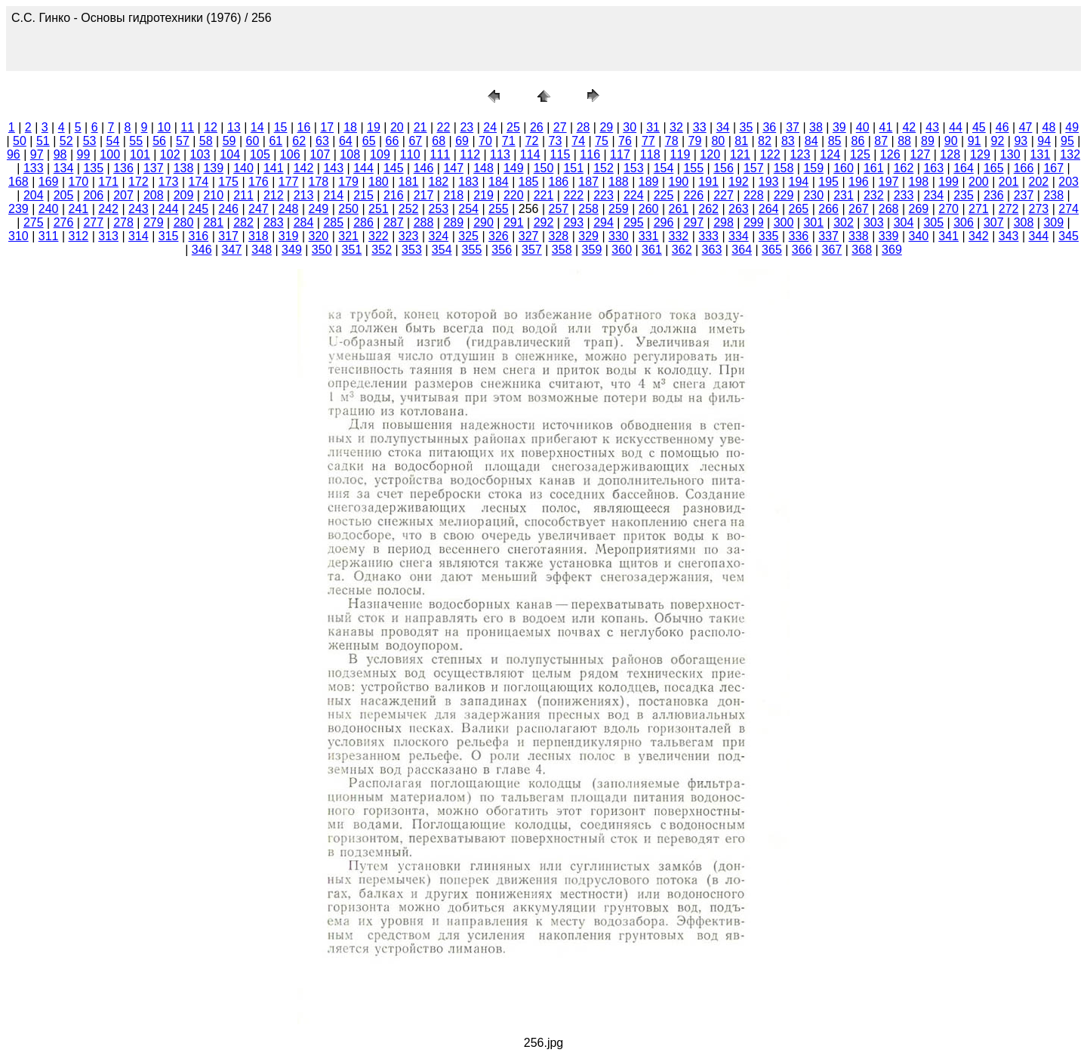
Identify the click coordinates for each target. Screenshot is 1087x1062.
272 (1009, 208)
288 (424, 222)
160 (843, 168)
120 (710, 154)
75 (601, 140)
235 (963, 195)
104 (230, 154)
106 (290, 154)
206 (93, 195)
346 (202, 249)
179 (348, 181)
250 (348, 208)
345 (1068, 236)
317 (228, 236)
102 (170, 154)
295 (634, 222)
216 (393, 195)
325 (468, 236)
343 (1009, 236)
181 (409, 181)
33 (700, 127)
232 (874, 195)
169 (48, 181)
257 (559, 208)
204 (33, 195)
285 (333, 222)
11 (187, 127)
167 (1053, 168)
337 (828, 236)
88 (904, 140)
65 (369, 140)
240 (48, 208)
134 (64, 168)
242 (108, 208)
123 (800, 154)
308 (1024, 222)
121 (740, 154)
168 (18, 181)
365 (772, 249)
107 (320, 154)
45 (979, 127)
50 (19, 140)
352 (381, 249)
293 (573, 222)
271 (978, 208)
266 (828, 208)
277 (93, 222)
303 (874, 222)
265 (799, 208)
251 (378, 208)
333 (708, 236)
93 (1020, 140)
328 (559, 236)
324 (439, 236)
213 (304, 195)
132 (1070, 154)
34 (723, 127)
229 (784, 195)
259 (618, 208)
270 (948, 208)
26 (537, 127)
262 (708, 208)
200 (978, 181)
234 (933, 195)
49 (1072, 127)
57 (182, 140)
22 (444, 127)
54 (112, 140)
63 (322, 140)
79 (695, 140)
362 (682, 249)
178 (319, 181)
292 (544, 222)
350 (322, 249)
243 (138, 208)
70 (485, 140)
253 (439, 208)
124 (830, 154)
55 (136, 140)
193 (769, 181)
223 (603, 195)
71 (509, 140)
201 (1009, 181)
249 (319, 208)
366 (802, 249)
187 (588, 181)
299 (754, 222)
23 (466, 127)
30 (629, 127)
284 (304, 222)
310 (18, 236)
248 (289, 208)
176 (258, 181)
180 (378, 181)
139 (213, 168)
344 (1039, 236)
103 (200, 154)
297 (693, 222)
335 (769, 236)
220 (513, 195)
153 (634, 168)
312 (79, 236)
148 (483, 168)
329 (588, 236)
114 (530, 154)
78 (672, 140)
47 (1026, 127)
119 (680, 154)
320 (319, 236)
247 (258, 208)
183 (468, 181)
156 (723, 168)
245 (199, 208)
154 (664, 168)
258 (588, 208)
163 (933, 168)
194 (799, 181)
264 (769, 208)
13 (234, 127)
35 (746, 127)
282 (243, 222)
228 (754, 195)
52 (66, 140)
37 (792, 127)
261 (679, 208)
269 (919, 208)
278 (123, 222)
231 (843, 195)
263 (738, 208)
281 (213, 222)
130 (1010, 154)
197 (889, 181)
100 (110, 154)
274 (1068, 208)
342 (978, 236)
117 (620, 154)
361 (652, 249)
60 (253, 140)
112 (470, 154)
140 (243, 168)
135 (93, 168)
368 (861, 249)
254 (468, 208)
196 (858, 181)
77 (648, 140)
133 (33, 168)
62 (299, 140)
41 (886, 127)
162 (904, 168)
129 (980, 154)
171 (108, 181)
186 (559, 181)
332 (679, 236)
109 (380, 154)
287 (393, 222)
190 (679, 181)
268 (889, 208)
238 (1053, 195)
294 (603, 222)
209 (184, 195)
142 (304, 168)
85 (835, 140)
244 (169, 208)
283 (273, 222)
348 (261, 249)
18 (350, 127)
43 (932, 127)
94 (1044, 140)
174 (199, 181)
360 (621, 249)
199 (948, 181)
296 (664, 222)
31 (653, 127)
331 (649, 236)
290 (483, 222)
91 (974, 140)
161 (874, 168)
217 (424, 195)
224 (634, 195)
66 (392, 140)
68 (438, 140)
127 (920, 154)
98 (60, 154)
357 (532, 249)
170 (79, 181)
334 (738, 236)
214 (333, 195)
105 (260, 154)
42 (909, 127)
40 (863, 127)
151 (573, 168)
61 (275, 140)
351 (352, 249)
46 (1002, 127)
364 (741, 249)
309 (1053, 222)
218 (453, 195)
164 (963, 168)
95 (1067, 140)
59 (229, 140)
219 (483, 195)
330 (618, 236)
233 (904, 195)
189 (649, 181)
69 (462, 140)
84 (811, 140)
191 (708, 181)
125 (860, 154)
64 (346, 140)
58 (206, 140)
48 (1049, 127)
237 (1024, 195)
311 (48, 236)
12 (210, 127)
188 (618, 181)
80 (718, 140)
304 (904, 222)
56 (159, 140)
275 (33, 222)
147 (453, 168)
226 (693, 195)
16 (304, 127)
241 (79, 208)
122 (770, 154)
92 (998, 140)
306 (963, 222)
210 (213, 195)
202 (1039, 181)
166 (1024, 168)
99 (83, 154)
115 (560, 154)
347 (232, 249)
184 (498, 181)
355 (472, 249)
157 (754, 168)
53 (90, 140)
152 (603, 168)
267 (858, 208)
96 (13, 154)
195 (828, 181)
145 (393, 168)
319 (289, 236)
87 (881, 140)
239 (18, 208)
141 (273, 168)
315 (169, 236)
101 (140, 154)
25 (513, 127)
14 (257, 127)
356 (501, 249)
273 (1039, 208)
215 (363, 195)
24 (490, 127)
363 (712, 249)
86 (857, 140)
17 (327, 127)
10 (164, 127)
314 (138, 236)
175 (228, 181)
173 (169, 181)
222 (573, 195)
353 (412, 249)
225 (664, 195)
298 (723, 222)
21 (420, 127)
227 (723, 195)
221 (544, 195)
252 (409, 208)
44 (955, 127)
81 (741, 140)
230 (813, 195)
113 (500, 154)
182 (439, 181)
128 (950, 154)
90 (951, 140)
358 (562, 249)
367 (832, 249)
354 (442, 249)
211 (243, 195)
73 (555, 140)
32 (676, 127)
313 (108, 236)
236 (994, 195)
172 (138, 181)
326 (498, 236)
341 (948, 236)
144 (363, 168)
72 (532, 140)
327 (529, 236)
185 (529, 181)
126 (890, 154)
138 (184, 168)
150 (544, 168)
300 (784, 222)
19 (373, 127)
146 (424, 168)
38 (816, 127)
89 (928, 140)
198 (919, 181)
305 (933, 222)
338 (858, 236)
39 (839, 127)
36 (769, 127)
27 (560, 127)
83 (788, 140)
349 (292, 249)
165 (994, 168)
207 (123, 195)
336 (799, 236)
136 (123, 168)
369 (892, 249)
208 (153, 195)
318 (258, 236)
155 (693, 168)
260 (649, 208)
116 (590, 154)
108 (350, 154)
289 (453, 222)
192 (738, 181)
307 (994, 222)
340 (919, 236)
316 (199, 236)
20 (397, 127)
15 (281, 127)
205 (64, 195)
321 (348, 236)
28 (583, 127)
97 (37, 154)
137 (153, 168)
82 (764, 140)
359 (592, 249)
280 (184, 222)
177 (289, 181)
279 (153, 222)
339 (889, 236)
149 (513, 168)
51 (43, 140)
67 (415, 140)
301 (813, 222)
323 (409, 236)
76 (625, 140)
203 (1068, 181)
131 (1040, 154)
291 (513, 222)
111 (440, 154)
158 (784, 168)
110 (410, 154)
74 (578, 140)
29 (606, 127)
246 (228, 208)
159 (813, 168)
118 (650, 154)
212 (273, 195)
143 (333, 168)
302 (843, 222)
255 (498, 208)
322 (378, 236)
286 (363, 222)
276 (64, 222)
